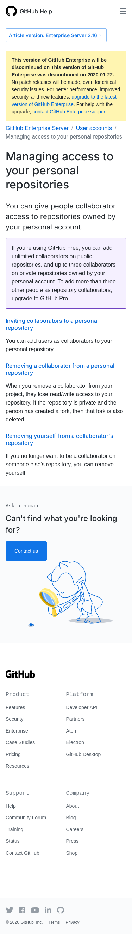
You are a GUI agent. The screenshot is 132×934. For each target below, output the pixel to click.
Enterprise (17, 731)
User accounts (94, 128)
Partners (75, 719)
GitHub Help (36, 11)
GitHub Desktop (83, 754)
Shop (72, 853)
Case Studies (20, 742)
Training (14, 829)
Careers (75, 829)
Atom (72, 731)
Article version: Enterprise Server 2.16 (56, 35)
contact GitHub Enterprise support (69, 111)
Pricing (13, 754)
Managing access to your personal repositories (64, 137)
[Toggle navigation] (123, 11)
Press (72, 841)
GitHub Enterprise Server (37, 128)
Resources (17, 766)
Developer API (82, 707)
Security (15, 719)
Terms (54, 922)
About (72, 806)
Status (13, 841)
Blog (71, 817)
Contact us (26, 551)
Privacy (72, 922)
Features (15, 707)
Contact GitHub (22, 853)
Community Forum (26, 817)
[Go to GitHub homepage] (20, 676)
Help (11, 806)
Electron (75, 742)
